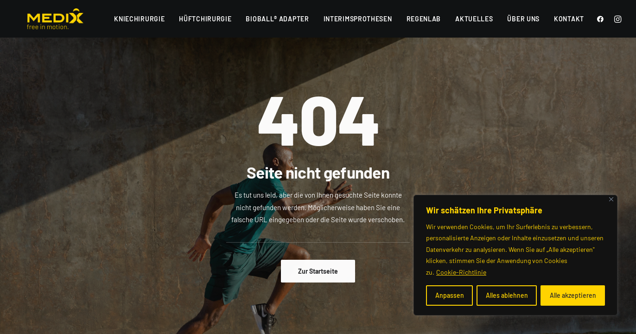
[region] (515, 255)
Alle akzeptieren (573, 295)
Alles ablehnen (507, 295)
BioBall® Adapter (277, 19)
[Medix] (43, 18)
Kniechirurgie (139, 19)
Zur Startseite (318, 271)
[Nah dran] (611, 199)
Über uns (523, 19)
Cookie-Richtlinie (461, 272)
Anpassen (449, 295)
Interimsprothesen (358, 19)
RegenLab (424, 19)
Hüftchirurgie (205, 19)
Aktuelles (474, 19)
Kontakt (569, 19)
